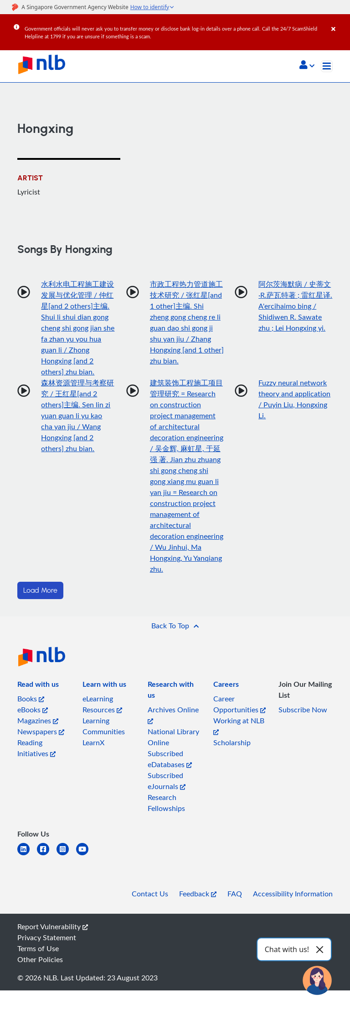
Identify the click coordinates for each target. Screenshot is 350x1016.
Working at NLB (238, 725)
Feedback (197, 894)
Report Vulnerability (52, 926)
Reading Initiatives (36, 747)
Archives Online (173, 714)
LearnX (93, 742)
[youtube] (86, 854)
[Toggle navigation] (327, 66)
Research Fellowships (166, 802)
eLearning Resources (102, 704)
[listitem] (38, 686)
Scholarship (232, 742)
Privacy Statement (46, 937)
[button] (306, 65)
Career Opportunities (239, 704)
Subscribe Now (302, 710)
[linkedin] (27, 854)
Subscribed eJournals (166, 780)
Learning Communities (103, 726)
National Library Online (173, 737)
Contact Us (150, 894)
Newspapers (40, 731)
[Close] (339, 22)
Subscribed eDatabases (170, 758)
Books (30, 699)
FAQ (234, 894)
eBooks (32, 710)
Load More (40, 590)
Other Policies (40, 959)
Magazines (37, 721)
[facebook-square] (47, 854)
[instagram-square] (66, 854)
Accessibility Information (293, 894)
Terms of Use (38, 948)
